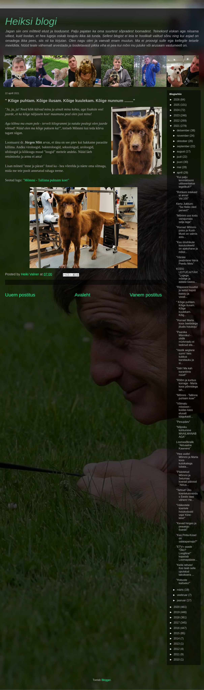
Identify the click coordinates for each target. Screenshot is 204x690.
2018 (177, 617)
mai (179, 167)
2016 (177, 628)
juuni (180, 162)
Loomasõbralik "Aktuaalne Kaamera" (185, 445)
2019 (177, 612)
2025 (177, 104)
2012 (177, 649)
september (183, 146)
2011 (177, 654)
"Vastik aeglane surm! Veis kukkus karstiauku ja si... (185, 357)
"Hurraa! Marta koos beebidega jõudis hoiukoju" (187, 323)
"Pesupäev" (183, 421)
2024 (177, 110)
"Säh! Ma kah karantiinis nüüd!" (184, 371)
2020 (177, 607)
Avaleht (82, 294)
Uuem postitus (20, 294)
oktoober (182, 141)
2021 (177, 125)
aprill (180, 172)
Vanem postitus (146, 294)
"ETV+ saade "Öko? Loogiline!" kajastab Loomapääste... (186, 553)
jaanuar (182, 600)
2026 (177, 99)
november (183, 135)
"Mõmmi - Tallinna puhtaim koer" (46, 180)
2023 (177, 115)
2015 (177, 633)
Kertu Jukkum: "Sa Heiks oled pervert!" (186, 207)
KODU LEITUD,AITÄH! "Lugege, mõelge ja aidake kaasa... (187, 275)
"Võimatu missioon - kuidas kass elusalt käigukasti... (184, 410)
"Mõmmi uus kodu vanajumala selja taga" (187, 218)
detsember (183, 130)
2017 (177, 622)
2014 (177, 638)
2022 (177, 120)
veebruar (182, 595)
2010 (177, 659)
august (181, 151)
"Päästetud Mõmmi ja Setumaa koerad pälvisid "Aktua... (186, 478)
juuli (179, 156)
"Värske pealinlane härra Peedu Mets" (187, 260)
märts (180, 589)
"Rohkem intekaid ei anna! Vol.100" (186, 195)
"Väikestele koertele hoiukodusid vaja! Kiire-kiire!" (184, 512)
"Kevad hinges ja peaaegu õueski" (186, 526)
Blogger (106, 680)
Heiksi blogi (31, 21)
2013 (177, 643)
